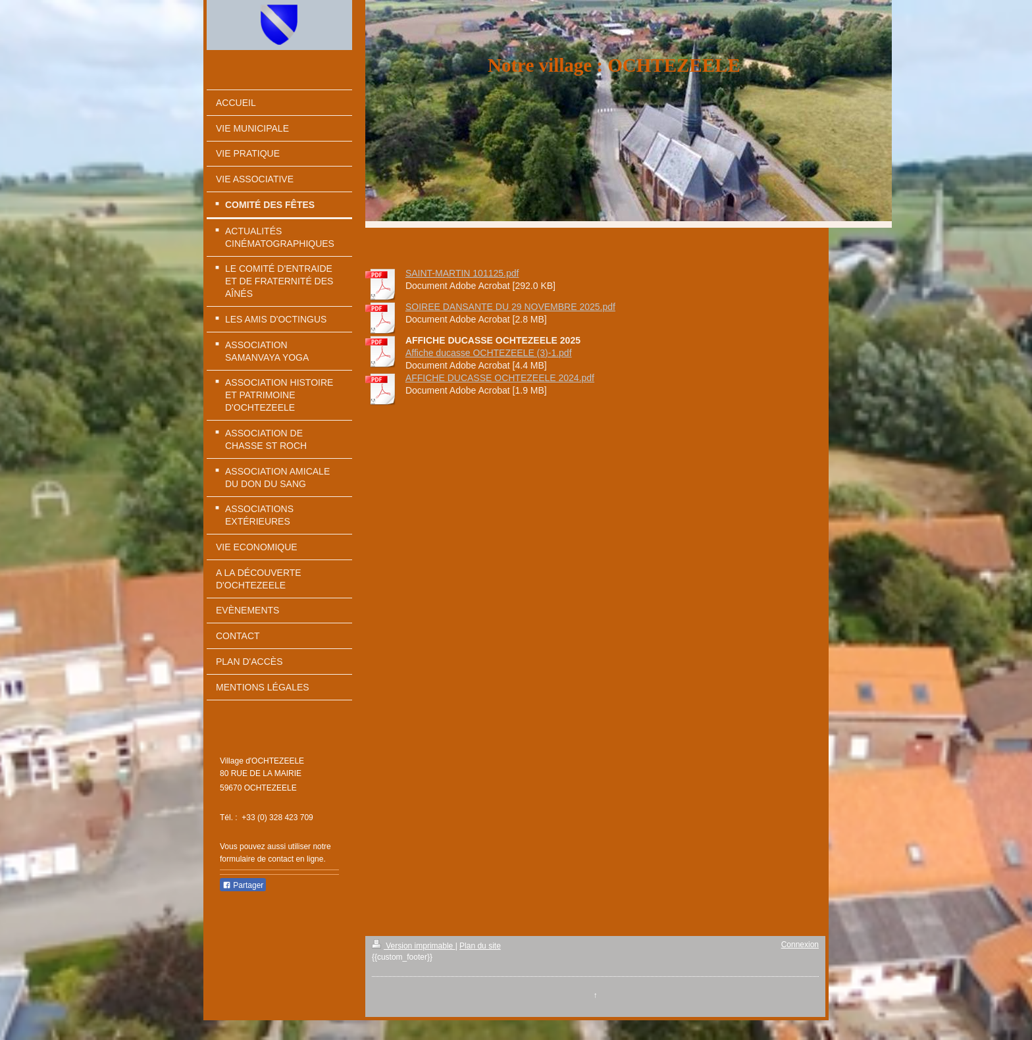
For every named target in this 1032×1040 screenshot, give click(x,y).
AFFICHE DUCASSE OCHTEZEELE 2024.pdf (499, 378)
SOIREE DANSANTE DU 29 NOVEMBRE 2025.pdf (510, 306)
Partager (242, 885)
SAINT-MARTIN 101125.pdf (462, 273)
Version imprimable (413, 945)
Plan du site (480, 945)
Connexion (800, 944)
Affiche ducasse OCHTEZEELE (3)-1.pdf (488, 353)
